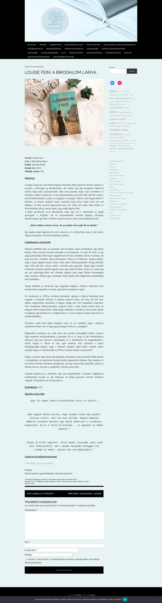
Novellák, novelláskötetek (113, 49)
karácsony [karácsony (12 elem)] (123, 104)
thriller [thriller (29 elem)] (126, 140)
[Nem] (159, 599)
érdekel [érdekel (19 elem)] (118, 149)
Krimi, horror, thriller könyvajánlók (120, 45)
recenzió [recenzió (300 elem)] (114, 129)
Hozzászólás (31, 510)
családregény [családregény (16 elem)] (113, 95)
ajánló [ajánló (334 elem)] (113, 91)
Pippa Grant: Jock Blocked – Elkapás (84, 494)
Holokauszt (33, 53)
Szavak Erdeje (38, 67)
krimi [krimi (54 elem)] (126, 107)
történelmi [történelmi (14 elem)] (133, 140)
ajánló (47, 481)
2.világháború (39, 481)
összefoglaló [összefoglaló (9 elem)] (112, 151)
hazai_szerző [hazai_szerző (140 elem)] (123, 98)
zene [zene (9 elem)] (134, 143)
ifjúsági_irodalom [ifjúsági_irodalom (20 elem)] (121, 101)
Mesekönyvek (55, 45)
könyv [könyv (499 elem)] (113, 111)
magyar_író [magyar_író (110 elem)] (115, 122)
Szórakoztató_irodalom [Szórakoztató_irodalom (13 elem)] (116, 140)
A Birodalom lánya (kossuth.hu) (39, 463)
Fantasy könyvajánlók (73, 49)
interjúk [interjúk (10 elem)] (130, 101)
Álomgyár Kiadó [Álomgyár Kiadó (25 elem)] (123, 146)
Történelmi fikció (35, 49)
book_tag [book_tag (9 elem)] (120, 91)
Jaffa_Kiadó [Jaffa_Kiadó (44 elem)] (114, 104)
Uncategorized (114, 218)
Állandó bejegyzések (49, 53)
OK (125, 599)
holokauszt (53, 481)
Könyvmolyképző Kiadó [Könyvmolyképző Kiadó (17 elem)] (117, 116)
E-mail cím (30, 550)
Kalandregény (114, 190)
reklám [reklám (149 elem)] (124, 129)
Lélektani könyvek (94, 53)
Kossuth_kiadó (66, 481)
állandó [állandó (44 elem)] (112, 148)
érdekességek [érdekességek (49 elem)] (127, 148)
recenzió (74, 481)
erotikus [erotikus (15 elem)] (131, 95)
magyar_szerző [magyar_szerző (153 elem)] (117, 118)
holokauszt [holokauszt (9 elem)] (133, 98)
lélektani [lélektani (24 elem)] (129, 116)
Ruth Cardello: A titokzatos (40, 494)
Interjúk (43, 45)
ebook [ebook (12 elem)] (120, 95)
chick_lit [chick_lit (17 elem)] (126, 91)
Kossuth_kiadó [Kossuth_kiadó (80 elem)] (116, 107)
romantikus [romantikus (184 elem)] (115, 134)
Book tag (128, 53)
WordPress (78, 595)
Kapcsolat (32, 45)
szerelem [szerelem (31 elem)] (121, 137)
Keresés (112, 67)
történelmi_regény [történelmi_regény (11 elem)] (114, 143)
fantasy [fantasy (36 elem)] (112, 98)
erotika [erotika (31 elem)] (125, 95)
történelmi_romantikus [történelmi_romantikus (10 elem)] (126, 143)
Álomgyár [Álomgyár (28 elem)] (113, 146)
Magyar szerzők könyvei (63, 57)
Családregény (92, 49)
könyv (59, 481)
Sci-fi (63, 53)
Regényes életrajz (53, 49)
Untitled (92, 595)
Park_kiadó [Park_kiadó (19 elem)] (125, 126)
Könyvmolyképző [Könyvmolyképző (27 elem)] (125, 112)
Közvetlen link (29, 483)
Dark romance (114, 173)
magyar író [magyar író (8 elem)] (124, 123)
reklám (80, 481)
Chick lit (112, 167)
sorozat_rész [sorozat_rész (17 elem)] (113, 137)
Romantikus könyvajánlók (39, 57)
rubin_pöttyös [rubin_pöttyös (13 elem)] (127, 134)
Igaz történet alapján (74, 45)
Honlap (28, 554)
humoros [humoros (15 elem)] (112, 101)
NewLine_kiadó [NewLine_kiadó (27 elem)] (115, 126)
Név (27, 542)
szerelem (86, 481)
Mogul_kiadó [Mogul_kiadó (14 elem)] (132, 123)
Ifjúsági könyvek (93, 45)
